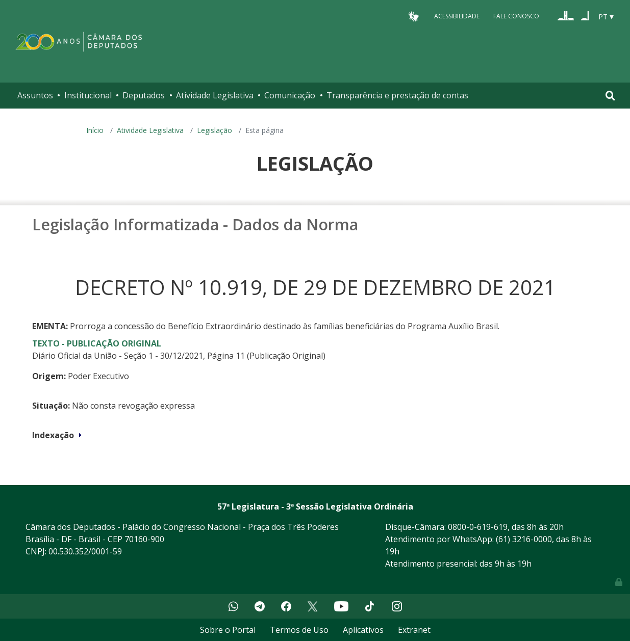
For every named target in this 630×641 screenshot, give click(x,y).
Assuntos (35, 95)
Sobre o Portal (228, 629)
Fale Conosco (516, 16)
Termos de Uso (299, 629)
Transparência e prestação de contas (397, 95)
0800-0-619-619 (478, 526)
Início (95, 130)
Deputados (143, 95)
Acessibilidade (457, 16)
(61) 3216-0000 (524, 539)
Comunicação (289, 95)
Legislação (214, 130)
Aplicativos (363, 629)
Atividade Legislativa (215, 95)
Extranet (414, 629)
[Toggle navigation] (610, 95)
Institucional (88, 95)
